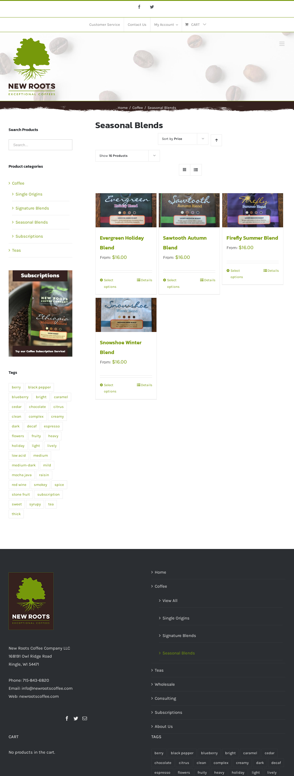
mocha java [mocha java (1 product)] (22, 475)
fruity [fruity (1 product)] (36, 436)
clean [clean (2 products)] (16, 416)
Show (113, 156)
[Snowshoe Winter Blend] (126, 315)
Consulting (165, 698)
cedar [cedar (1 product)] (17, 406)
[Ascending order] (216, 140)
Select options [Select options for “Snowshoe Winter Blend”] (110, 388)
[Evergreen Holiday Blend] (126, 210)
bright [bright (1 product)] (41, 397)
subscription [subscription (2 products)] (48, 494)
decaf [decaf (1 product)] (31, 426)
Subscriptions (29, 236)
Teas (16, 250)
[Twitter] (76, 718)
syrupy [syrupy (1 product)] (35, 504)
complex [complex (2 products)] (36, 416)
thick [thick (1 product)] (16, 514)
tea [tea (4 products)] (51, 504)
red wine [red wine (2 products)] (19, 484)
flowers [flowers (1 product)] (18, 436)
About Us (164, 726)
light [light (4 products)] (36, 445)
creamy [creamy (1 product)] (57, 416)
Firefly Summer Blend (252, 238)
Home (160, 572)
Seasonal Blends (32, 222)
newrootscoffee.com (39, 696)
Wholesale (165, 684)
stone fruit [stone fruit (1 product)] (21, 494)
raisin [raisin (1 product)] (44, 475)
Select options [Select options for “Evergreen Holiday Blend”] (110, 283)
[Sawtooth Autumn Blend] (189, 210)
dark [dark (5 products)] (16, 426)
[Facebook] (67, 718)
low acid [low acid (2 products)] (19, 455)
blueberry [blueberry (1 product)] (20, 397)
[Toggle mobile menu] (282, 44)
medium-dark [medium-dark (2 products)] (24, 465)
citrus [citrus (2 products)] (58, 406)
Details (146, 280)
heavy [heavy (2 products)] (53, 436)
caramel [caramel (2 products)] (61, 397)
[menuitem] (105, 24)
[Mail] (84, 718)
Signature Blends (32, 208)
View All (170, 600)
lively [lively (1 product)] (52, 445)
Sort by (172, 139)
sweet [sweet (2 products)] (17, 504)
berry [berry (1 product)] (16, 387)
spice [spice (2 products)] (59, 484)
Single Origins (29, 194)
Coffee (18, 183)
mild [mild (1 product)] (47, 465)
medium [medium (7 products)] (40, 455)
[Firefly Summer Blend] (252, 210)
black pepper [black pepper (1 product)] (39, 387)
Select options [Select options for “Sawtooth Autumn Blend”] (173, 283)
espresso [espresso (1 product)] (52, 426)
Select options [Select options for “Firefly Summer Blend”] (237, 274)
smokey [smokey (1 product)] (40, 484)
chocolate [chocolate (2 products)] (37, 406)
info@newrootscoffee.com (47, 688)
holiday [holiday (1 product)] (18, 445)
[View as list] (196, 169)
